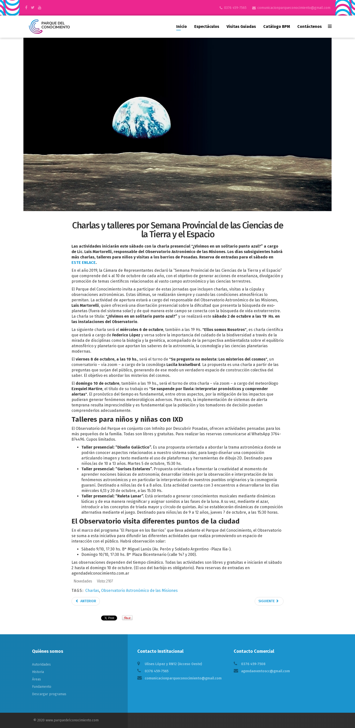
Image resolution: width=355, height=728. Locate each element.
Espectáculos (206, 26)
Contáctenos (309, 26)
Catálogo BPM (276, 26)
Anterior (85, 601)
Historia (38, 672)
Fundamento (41, 687)
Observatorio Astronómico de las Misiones (139, 590)
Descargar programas (49, 694)
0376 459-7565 (235, 8)
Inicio (181, 26)
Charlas (92, 590)
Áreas (36, 679)
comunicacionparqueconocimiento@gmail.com (293, 8)
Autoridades (41, 664)
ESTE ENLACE (83, 262)
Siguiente (268, 601)
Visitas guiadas (241, 26)
